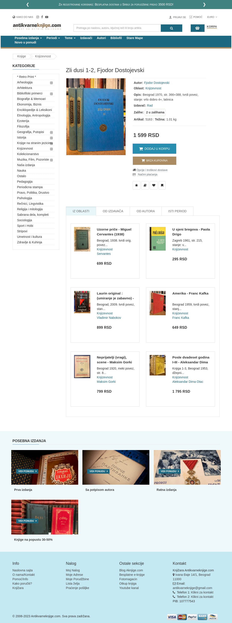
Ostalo (21, 176)
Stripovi (22, 231)
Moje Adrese (74, 574)
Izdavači (86, 38)
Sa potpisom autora (99, 490)
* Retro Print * (26, 77)
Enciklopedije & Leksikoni (34, 110)
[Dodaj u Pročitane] (162, 185)
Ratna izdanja (166, 490)
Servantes (104, 253)
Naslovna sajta (23, 570)
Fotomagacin (128, 579)
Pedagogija (25, 181)
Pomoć (197, 17)
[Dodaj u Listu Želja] (136, 185)
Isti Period (177, 211)
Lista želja (73, 583)
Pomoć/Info (20, 579)
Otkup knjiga (128, 583)
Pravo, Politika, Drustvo (33, 192)
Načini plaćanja (147, 174)
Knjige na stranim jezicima (35, 143)
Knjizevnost (43, 56)
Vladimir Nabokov (109, 317)
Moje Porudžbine (77, 579)
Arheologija (25, 82)
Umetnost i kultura (29, 236)
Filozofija (23, 126)
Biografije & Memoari (31, 99)
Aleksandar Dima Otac (187, 381)
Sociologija (24, 220)
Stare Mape (134, 38)
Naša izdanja (26, 165)
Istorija (21, 137)
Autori (101, 38)
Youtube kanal (129, 588)
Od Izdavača (113, 211)
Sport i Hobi (25, 225)
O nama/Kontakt (24, 574)
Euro (212, 17)
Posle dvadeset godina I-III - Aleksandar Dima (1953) (190, 362)
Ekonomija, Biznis (29, 104)
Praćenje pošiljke (77, 588)
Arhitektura (24, 88)
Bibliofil (116, 38)
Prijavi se (179, 17)
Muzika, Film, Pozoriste (33, 159)
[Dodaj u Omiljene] (154, 185)
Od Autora (146, 211)
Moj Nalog (73, 570)
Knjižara (18, 588)
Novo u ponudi (25, 42)
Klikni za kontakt (202, 592)
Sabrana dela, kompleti (33, 214)
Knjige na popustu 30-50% (33, 539)
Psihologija (24, 198)
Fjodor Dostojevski (156, 82)
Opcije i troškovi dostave (152, 170)
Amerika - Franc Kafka (190, 293)
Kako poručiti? (22, 583)
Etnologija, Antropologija (33, 115)
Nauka (21, 170)
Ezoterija (23, 121)
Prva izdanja (23, 490)
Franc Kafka (180, 317)
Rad (150, 105)
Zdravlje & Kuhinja (29, 242)
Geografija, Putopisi (30, 132)
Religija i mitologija (30, 209)
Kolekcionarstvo (28, 154)
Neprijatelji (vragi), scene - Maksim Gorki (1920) (114, 362)
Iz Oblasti (81, 211)
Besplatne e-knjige (132, 574)
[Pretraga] (171, 28)
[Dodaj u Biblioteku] (145, 185)
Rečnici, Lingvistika (30, 203)
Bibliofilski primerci (30, 93)
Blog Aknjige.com (131, 570)
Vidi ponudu (26, 471)
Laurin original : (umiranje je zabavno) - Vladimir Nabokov (115, 298)
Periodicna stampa (30, 187)
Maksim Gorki (106, 381)
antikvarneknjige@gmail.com (192, 588)
